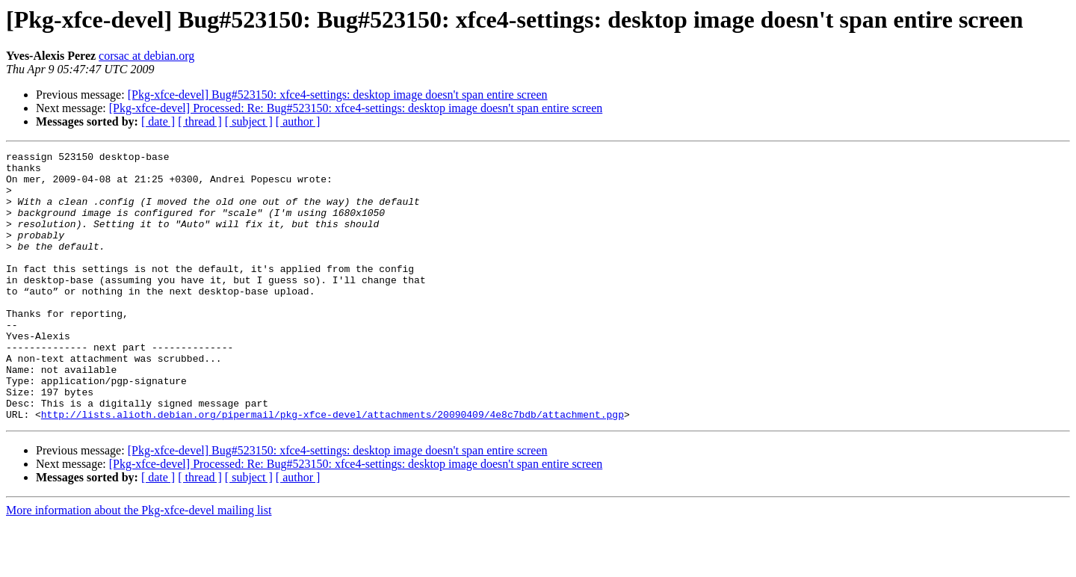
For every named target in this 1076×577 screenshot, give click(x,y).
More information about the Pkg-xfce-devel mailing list (138, 564)
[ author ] (298, 121)
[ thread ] (200, 121)
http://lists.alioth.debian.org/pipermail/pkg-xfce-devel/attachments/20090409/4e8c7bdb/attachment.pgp (332, 468)
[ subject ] (249, 121)
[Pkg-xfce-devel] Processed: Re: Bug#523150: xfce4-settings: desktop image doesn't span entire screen (355, 108)
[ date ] (158, 121)
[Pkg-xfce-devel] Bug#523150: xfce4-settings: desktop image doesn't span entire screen (338, 94)
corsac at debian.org (146, 55)
